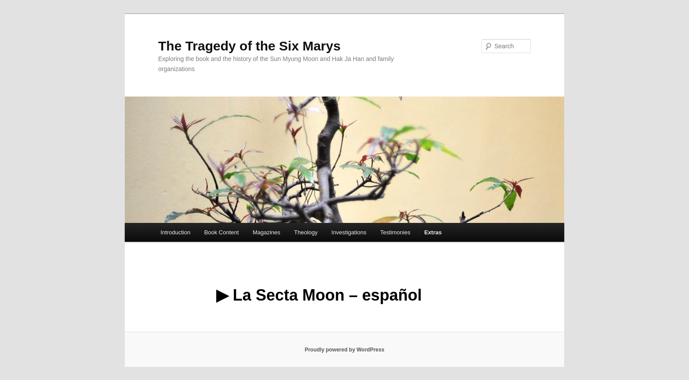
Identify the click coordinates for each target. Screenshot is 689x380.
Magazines (266, 232)
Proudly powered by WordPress (344, 350)
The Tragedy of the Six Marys (249, 46)
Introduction (175, 232)
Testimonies (395, 232)
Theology (305, 232)
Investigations (348, 232)
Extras (433, 232)
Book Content (221, 232)
